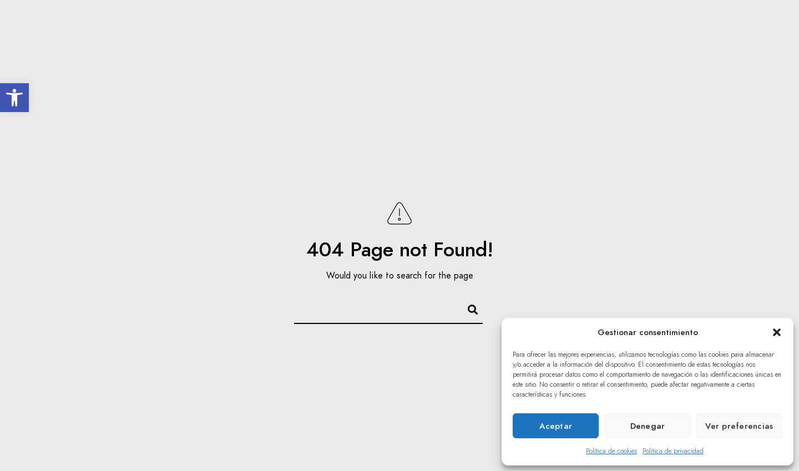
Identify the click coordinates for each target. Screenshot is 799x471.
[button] (14, 97)
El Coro (309, 45)
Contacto (687, 45)
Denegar (647, 426)
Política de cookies (611, 451)
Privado (745, 45)
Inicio (260, 45)
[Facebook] (716, 22)
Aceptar (555, 426)
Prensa (632, 45)
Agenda (434, 45)
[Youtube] (756, 22)
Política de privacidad (673, 451)
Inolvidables (371, 45)
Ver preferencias (739, 426)
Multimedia (574, 45)
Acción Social (500, 45)
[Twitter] (736, 22)
